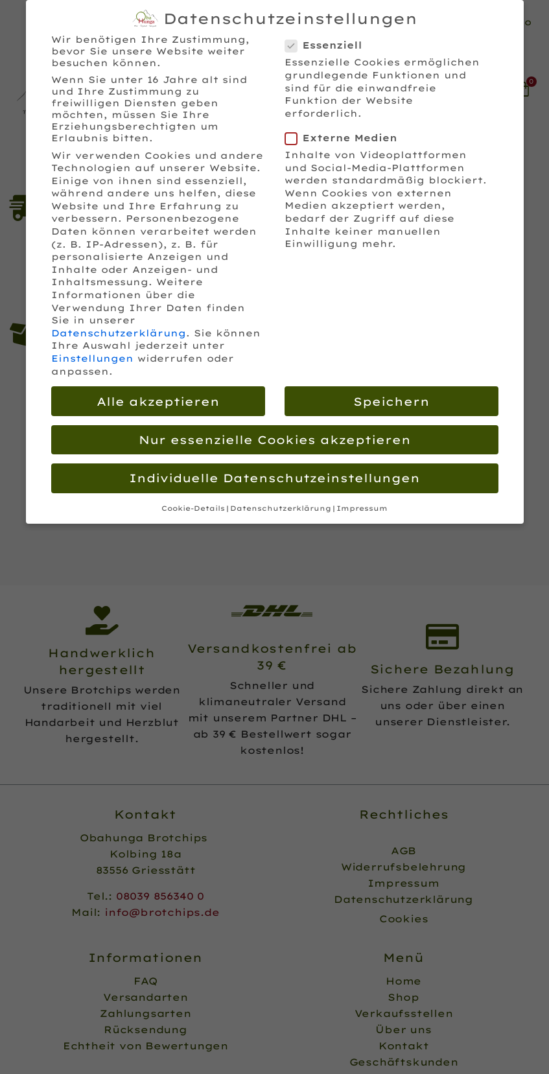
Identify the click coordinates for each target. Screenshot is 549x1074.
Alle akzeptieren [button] (158, 400)
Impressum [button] (362, 507)
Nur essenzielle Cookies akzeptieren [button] (275, 439)
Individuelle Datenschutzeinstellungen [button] (274, 477)
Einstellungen (92, 358)
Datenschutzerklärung (118, 332)
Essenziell (328, 45)
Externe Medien (345, 137)
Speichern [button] (391, 400)
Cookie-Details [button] (193, 507)
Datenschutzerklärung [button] (280, 507)
